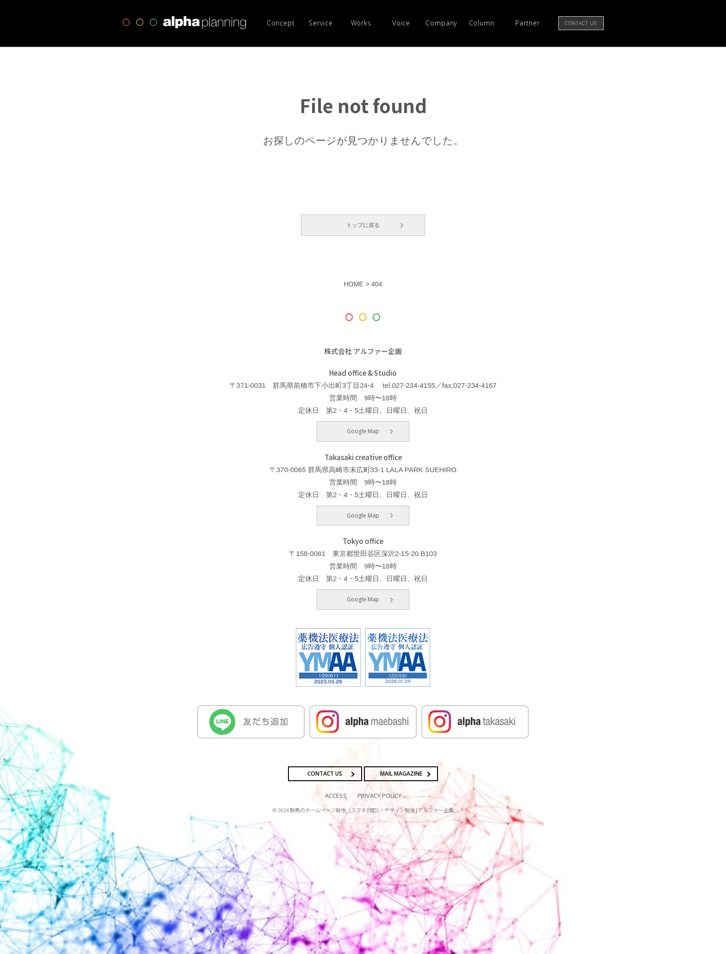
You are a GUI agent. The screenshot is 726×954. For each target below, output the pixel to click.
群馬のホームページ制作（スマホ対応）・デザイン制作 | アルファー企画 (372, 810)
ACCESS (336, 795)
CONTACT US (324, 773)
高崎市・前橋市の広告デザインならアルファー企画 (185, 22)
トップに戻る (363, 225)
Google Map (363, 431)
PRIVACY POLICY (379, 795)
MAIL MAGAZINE (401, 773)
